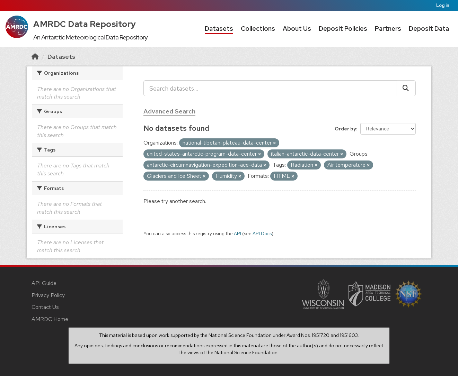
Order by (345, 129)
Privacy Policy (48, 295)
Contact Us (45, 307)
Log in (442, 5)
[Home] (35, 57)
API (237, 233)
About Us (297, 29)
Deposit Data (429, 29)
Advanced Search (169, 111)
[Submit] (406, 88)
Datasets (219, 29)
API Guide (44, 283)
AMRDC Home (50, 319)
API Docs (262, 233)
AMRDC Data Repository (84, 24)
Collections (258, 29)
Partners (388, 29)
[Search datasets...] (270, 88)
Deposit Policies (343, 29)
